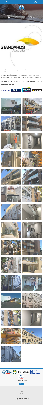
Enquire (21, 383)
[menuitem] (21, 389)
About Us (21, 391)
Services (21, 393)
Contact (21, 395)
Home (21, 389)
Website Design (18, 399)
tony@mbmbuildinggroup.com (21, 381)
